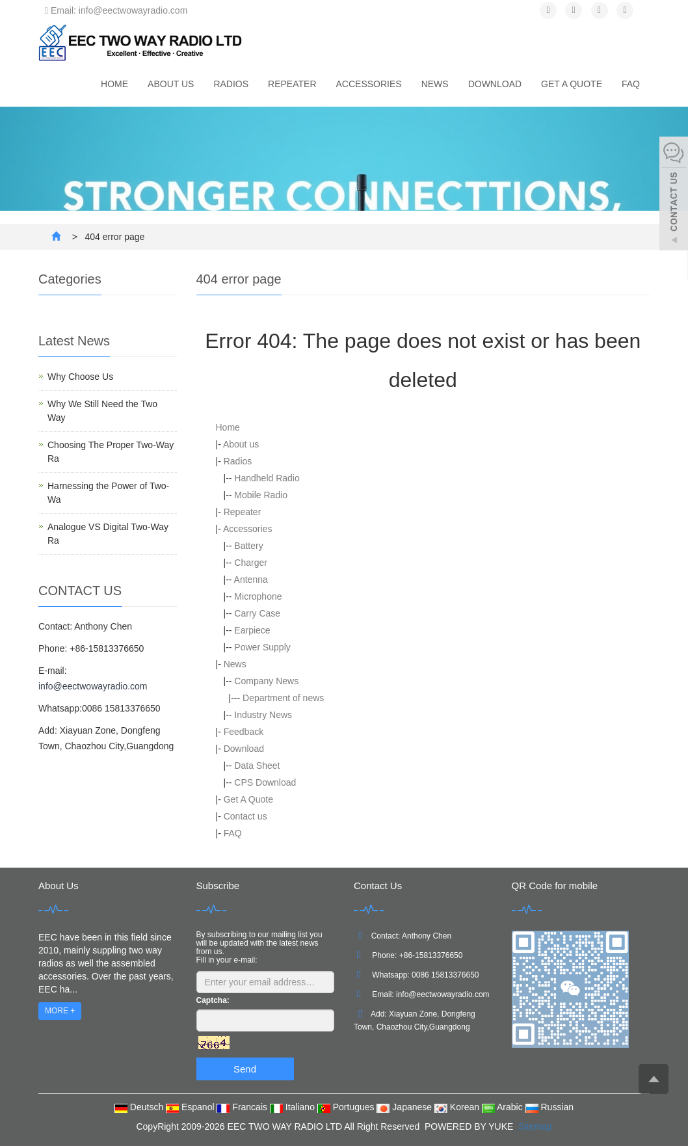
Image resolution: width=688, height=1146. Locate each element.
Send (244, 1068)
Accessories (369, 84)
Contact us (245, 816)
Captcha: (213, 1000)
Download (495, 84)
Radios (230, 84)
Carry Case (257, 613)
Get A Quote (571, 84)
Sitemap (534, 1126)
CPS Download (265, 782)
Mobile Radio (260, 495)
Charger (250, 562)
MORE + (60, 1010)
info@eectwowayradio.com (93, 686)
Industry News (263, 715)
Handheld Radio (266, 478)
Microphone (258, 596)
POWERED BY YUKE (470, 1126)
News (435, 84)
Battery (248, 545)
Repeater (292, 84)
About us (171, 84)
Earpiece (252, 630)
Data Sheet (257, 765)
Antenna (251, 579)
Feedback (243, 731)
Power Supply (262, 647)
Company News (266, 681)
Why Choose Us (80, 376)
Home (114, 84)
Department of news (283, 698)
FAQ (631, 84)
